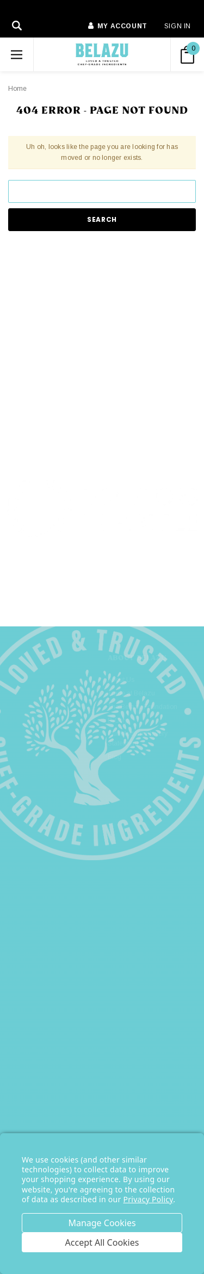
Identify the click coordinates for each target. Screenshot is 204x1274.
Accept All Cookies (102, 1242)
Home (17, 88)
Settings (102, 1223)
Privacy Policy (148, 1199)
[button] (102, 577)
